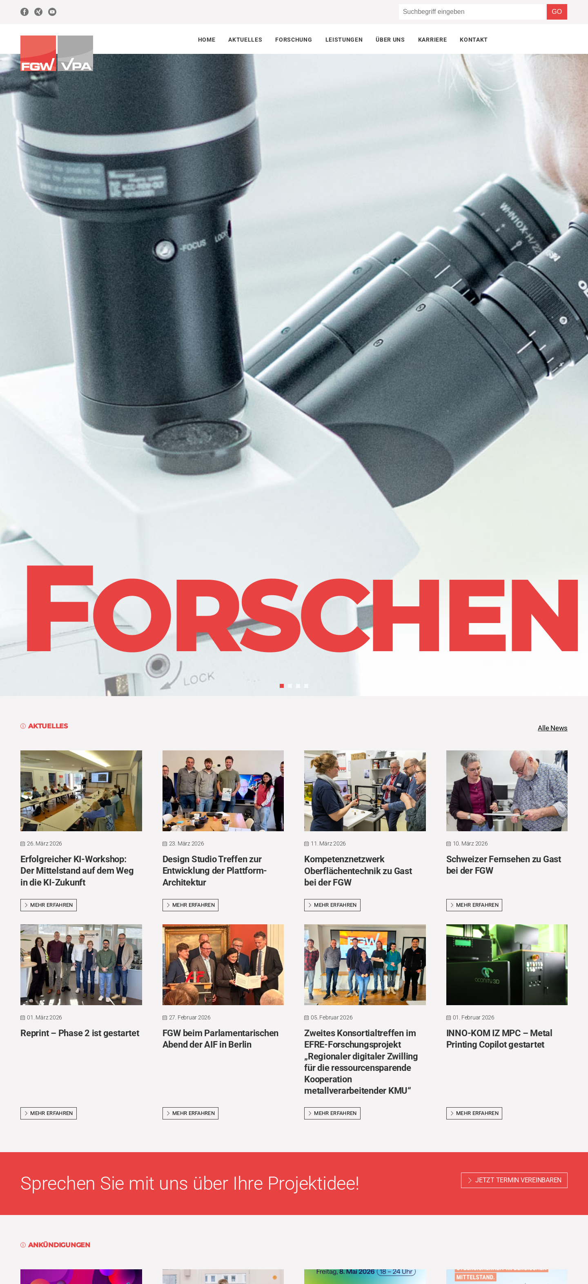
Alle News (552, 728)
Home (207, 39)
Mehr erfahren (48, 906)
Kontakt (474, 39)
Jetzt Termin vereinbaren (518, 1181)
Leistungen (344, 39)
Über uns (390, 39)
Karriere (432, 39)
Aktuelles (245, 39)
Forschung (293, 39)
